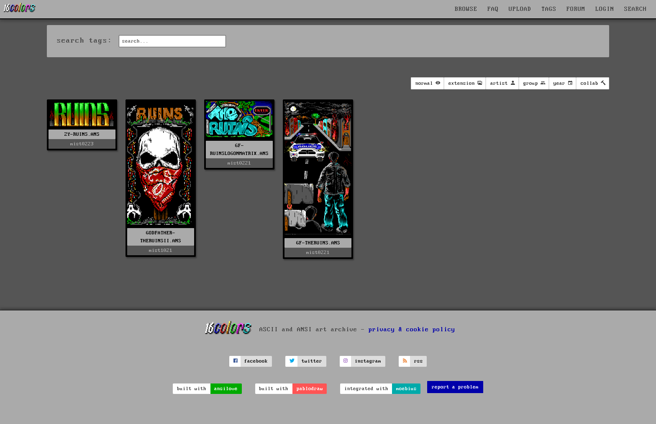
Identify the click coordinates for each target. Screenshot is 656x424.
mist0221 (239, 163)
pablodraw (310, 388)
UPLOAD (520, 9)
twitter (312, 361)
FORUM (575, 9)
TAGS (548, 9)
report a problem (455, 387)
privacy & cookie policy (412, 329)
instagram (368, 361)
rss (418, 361)
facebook (256, 361)
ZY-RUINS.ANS (82, 134)
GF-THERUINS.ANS (318, 243)
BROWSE (466, 9)
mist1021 (160, 250)
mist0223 (82, 144)
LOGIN (604, 9)
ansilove (226, 388)
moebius (406, 388)
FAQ (493, 9)
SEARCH (635, 9)
